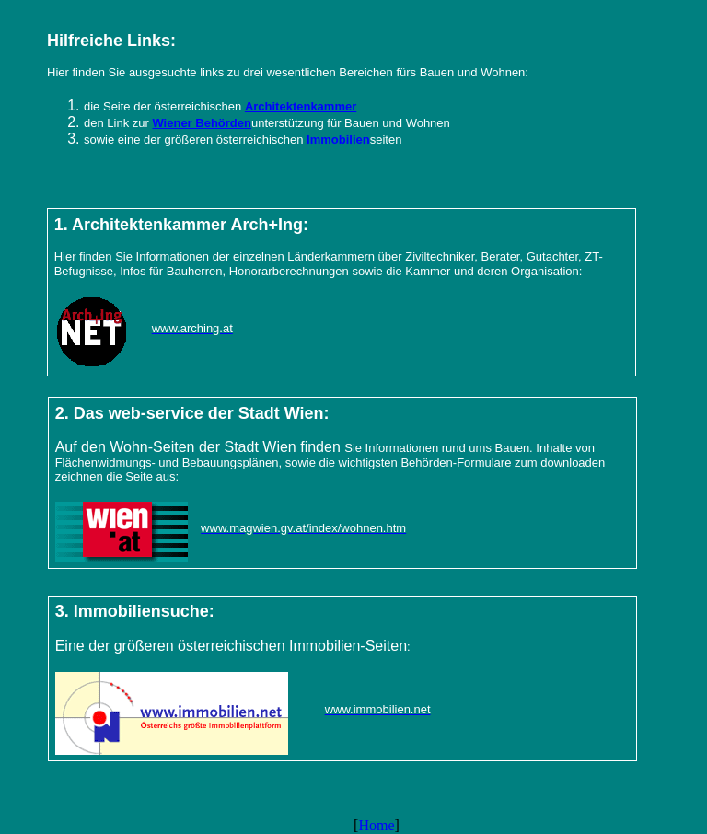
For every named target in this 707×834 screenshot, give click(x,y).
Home (376, 825)
